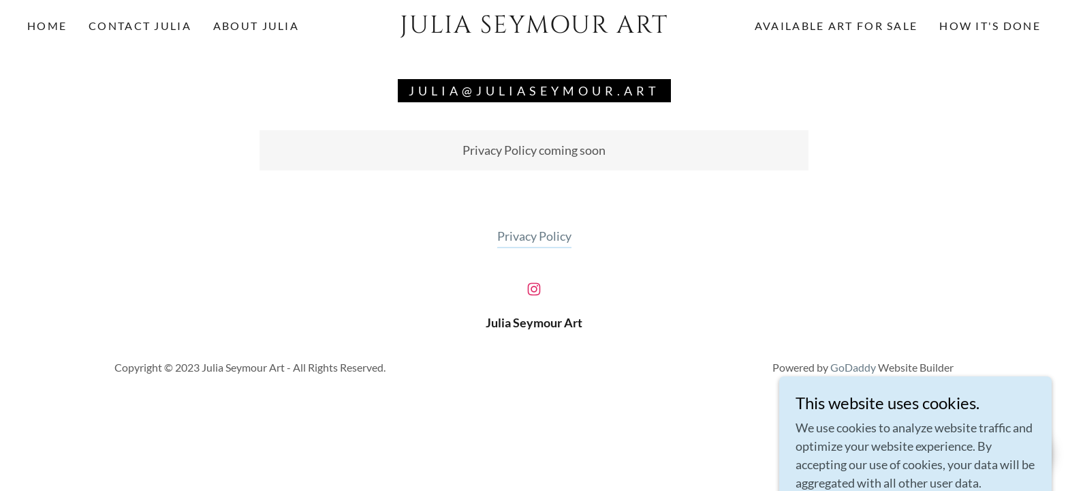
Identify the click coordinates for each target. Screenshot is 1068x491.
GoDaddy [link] (853, 367)
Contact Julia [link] (140, 25)
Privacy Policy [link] (534, 235)
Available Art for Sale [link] (836, 25)
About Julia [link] (256, 25)
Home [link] (47, 25)
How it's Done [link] (990, 25)
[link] (534, 27)
